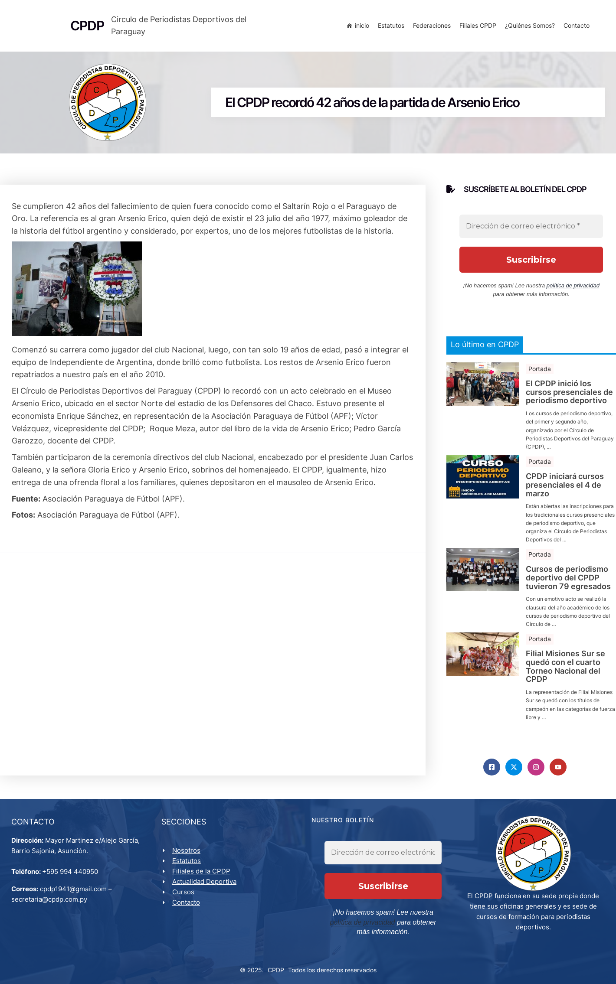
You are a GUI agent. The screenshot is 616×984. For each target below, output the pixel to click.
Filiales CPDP (476, 27)
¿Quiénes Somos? (528, 27)
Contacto (575, 27)
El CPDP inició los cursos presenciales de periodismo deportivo (569, 395)
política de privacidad (573, 289)
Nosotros (188, 856)
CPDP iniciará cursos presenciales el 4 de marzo (565, 488)
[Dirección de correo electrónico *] (531, 229)
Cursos (185, 898)
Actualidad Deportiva (206, 887)
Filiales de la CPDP (203, 877)
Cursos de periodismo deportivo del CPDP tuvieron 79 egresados (568, 581)
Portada (539, 372)
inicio (360, 27)
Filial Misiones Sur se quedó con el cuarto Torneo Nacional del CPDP (565, 670)
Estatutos (389, 27)
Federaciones (430, 27)
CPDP (276, 967)
